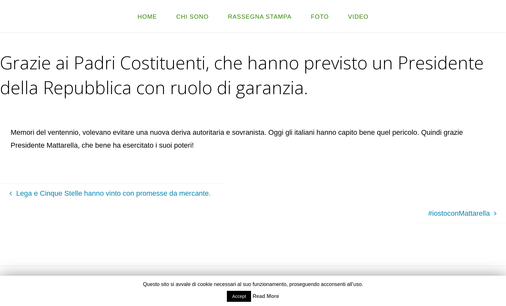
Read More (266, 296)
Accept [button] (239, 296)
